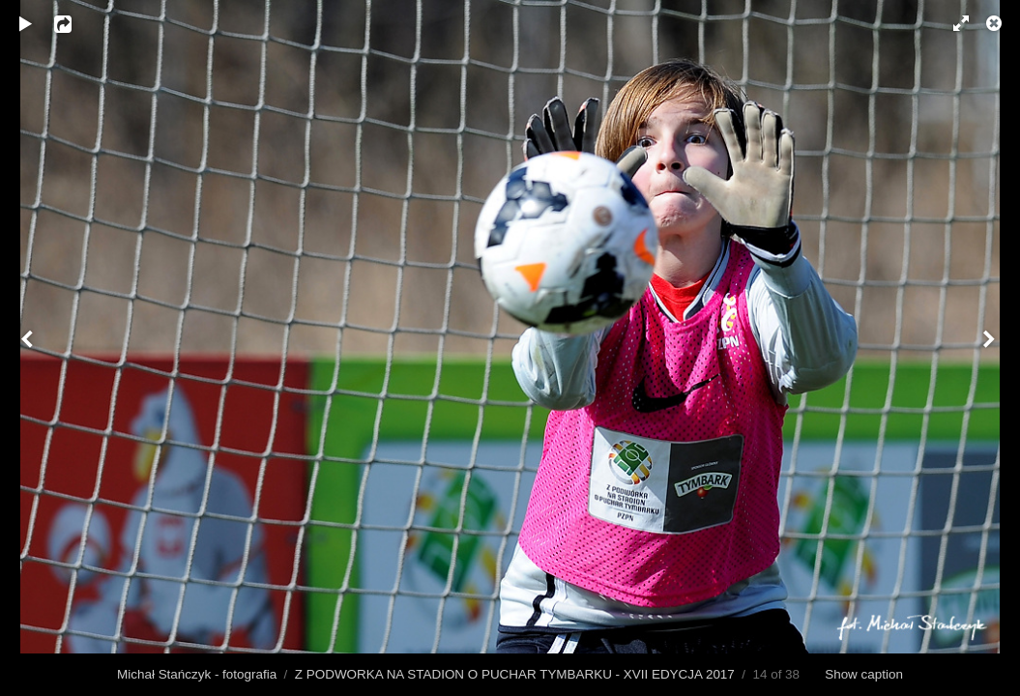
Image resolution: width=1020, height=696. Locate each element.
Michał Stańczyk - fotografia (197, 674)
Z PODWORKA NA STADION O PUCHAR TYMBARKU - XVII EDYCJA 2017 (515, 674)
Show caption (864, 674)
